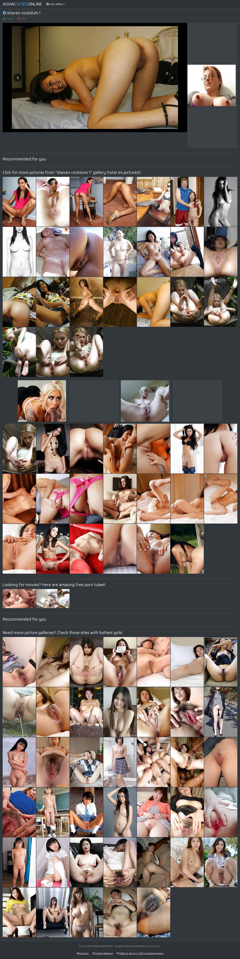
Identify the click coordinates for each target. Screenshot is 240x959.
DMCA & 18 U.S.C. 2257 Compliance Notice (140, 953)
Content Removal (103, 953)
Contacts (83, 953)
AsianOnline (22, 4)
